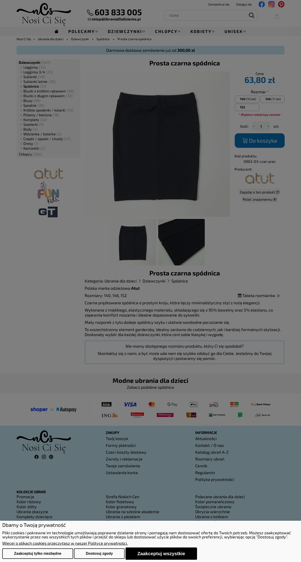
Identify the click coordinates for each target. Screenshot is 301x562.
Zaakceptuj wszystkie (161, 553)
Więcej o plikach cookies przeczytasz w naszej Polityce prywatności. (65, 543)
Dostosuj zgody (99, 553)
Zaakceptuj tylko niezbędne (37, 553)
